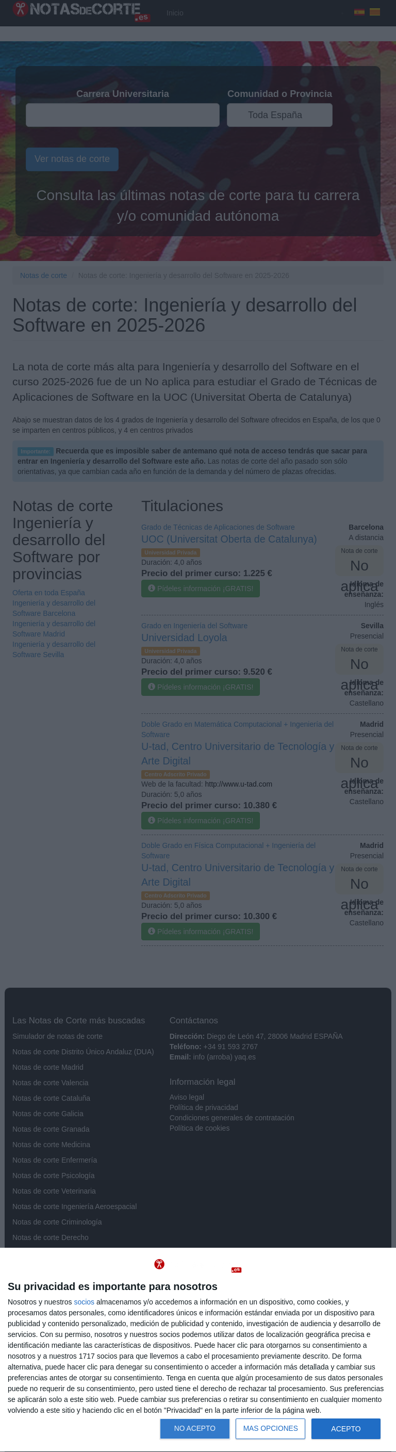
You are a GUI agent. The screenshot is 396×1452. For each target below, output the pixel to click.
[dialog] (198, 1350)
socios (84, 1302)
